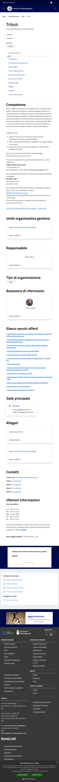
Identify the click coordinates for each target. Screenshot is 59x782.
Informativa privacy (10, 749)
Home (4, 16)
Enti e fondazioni (9, 653)
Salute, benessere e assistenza (13, 688)
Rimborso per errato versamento (18, 386)
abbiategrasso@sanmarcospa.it (17, 193)
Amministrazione (13, 16)
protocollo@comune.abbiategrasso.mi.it (14, 733)
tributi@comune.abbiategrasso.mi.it (27, 477)
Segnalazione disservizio (40, 705)
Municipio (16, 406)
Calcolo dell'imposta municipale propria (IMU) (23, 351)
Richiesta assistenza (39, 712)
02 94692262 (17, 484)
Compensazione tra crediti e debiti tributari (22, 355)
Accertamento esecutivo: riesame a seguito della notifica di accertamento (27, 346)
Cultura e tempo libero (40, 647)
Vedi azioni (11, 38)
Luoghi (35, 690)
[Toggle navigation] (4, 8)
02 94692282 (17, 488)
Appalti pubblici (37, 657)
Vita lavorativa (37, 650)
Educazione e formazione (11, 675)
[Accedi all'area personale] (51, 2)
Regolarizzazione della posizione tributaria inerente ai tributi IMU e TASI (29, 378)
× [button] (57, 762)
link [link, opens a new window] (47, 771)
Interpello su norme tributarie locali (19, 373)
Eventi (35, 693)
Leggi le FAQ (37, 709)
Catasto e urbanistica (39, 660)
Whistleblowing (9, 759)
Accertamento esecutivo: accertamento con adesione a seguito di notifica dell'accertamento (29, 335)
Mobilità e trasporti (39, 666)
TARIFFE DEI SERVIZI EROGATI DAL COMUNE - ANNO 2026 (26, 208)
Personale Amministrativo (12, 660)
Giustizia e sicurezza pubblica (13, 678)
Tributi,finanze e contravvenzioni (14, 681)
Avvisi (35, 681)
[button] (29, 779)
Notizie (35, 675)
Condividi (10, 35)
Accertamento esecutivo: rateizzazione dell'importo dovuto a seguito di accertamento (27, 340)
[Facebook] (46, 635)
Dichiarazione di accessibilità (13, 756)
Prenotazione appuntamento (41, 702)
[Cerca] (55, 9)
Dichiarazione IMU (13, 364)
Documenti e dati (9, 663)
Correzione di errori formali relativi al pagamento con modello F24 (28, 359)
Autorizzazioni (8, 691)
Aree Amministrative (10, 647)
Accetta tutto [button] (22, 775)
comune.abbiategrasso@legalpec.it (15, 726)
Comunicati (36, 678)
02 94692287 (17, 492)
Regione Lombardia (8, 2)
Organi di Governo (9, 644)
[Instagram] (51, 635)
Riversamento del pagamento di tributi (20, 390)
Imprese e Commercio (39, 653)
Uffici (23, 16)
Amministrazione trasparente (13, 746)
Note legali (7, 753)
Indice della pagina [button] (14, 53)
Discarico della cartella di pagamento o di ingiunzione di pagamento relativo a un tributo (26, 369)
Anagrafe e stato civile (40, 644)
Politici (6, 657)
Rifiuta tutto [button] (36, 775)
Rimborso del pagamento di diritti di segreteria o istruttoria (27, 383)
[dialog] (29, 771)
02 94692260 (17, 481)
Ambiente (7, 684)
